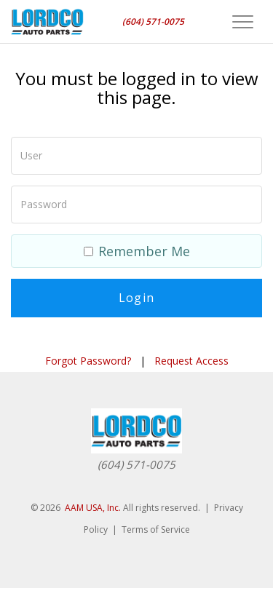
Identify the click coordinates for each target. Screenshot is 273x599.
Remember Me (137, 251)
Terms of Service (156, 529)
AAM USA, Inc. (93, 507)
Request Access (191, 361)
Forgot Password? (88, 361)
